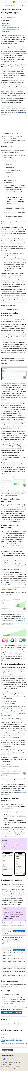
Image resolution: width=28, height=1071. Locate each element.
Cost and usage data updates (15, 71)
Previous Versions (13, 1062)
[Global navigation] (1, 2)
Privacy (9, 1064)
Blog (20, 1062)
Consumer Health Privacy (7, 1066)
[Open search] (21, 2)
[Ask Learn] (22, 5)
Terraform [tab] (13, 884)
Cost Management (9, 5)
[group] (14, 964)
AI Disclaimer (4, 1062)
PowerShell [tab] (4, 884)
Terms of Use (19, 1066)
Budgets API (6, 585)
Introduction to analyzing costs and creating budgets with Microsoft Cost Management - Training (12, 1040)
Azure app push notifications (17, 735)
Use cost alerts (14, 569)
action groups (7, 746)
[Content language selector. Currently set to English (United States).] (8, 1055)
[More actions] (25, 5)
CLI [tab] (9, 884)
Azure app (9, 808)
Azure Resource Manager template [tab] (20, 885)
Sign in (25, 2)
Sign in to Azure (6, 25)
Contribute (3, 1064)
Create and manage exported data (11, 1012)
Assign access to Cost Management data (14, 302)
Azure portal (14, 309)
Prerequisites (5, 23)
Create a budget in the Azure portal (10, 27)
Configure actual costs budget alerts (10, 29)
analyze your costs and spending (16, 620)
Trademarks (4, 1069)
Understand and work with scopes (17, 339)
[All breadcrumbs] (2, 5)
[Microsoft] (14, 2)
